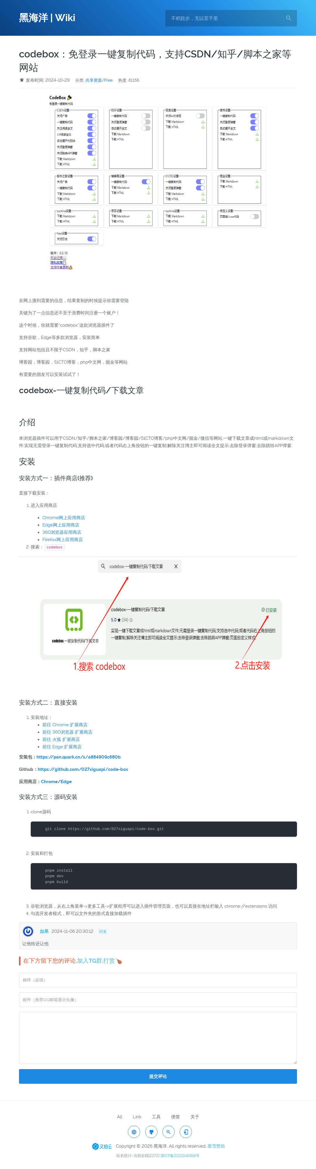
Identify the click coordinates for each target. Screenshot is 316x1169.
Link (137, 1116)
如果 (44, 931)
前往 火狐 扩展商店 (61, 739)
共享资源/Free (99, 80)
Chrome (49, 781)
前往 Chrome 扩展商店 (64, 724)
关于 (194, 1116)
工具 (156, 1116)
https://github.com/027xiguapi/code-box (83, 769)
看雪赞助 (216, 1146)
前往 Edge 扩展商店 (62, 746)
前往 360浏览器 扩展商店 (67, 732)
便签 (175, 1116)
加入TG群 (89, 960)
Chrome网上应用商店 (63, 517)
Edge (66, 781)
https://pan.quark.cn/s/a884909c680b (79, 757)
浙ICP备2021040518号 (180, 1155)
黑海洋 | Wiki (47, 17)
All (119, 1116)
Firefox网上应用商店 (62, 539)
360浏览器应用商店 (61, 532)
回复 (103, 931)
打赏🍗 (112, 960)
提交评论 (158, 1076)
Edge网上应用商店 (60, 525)
